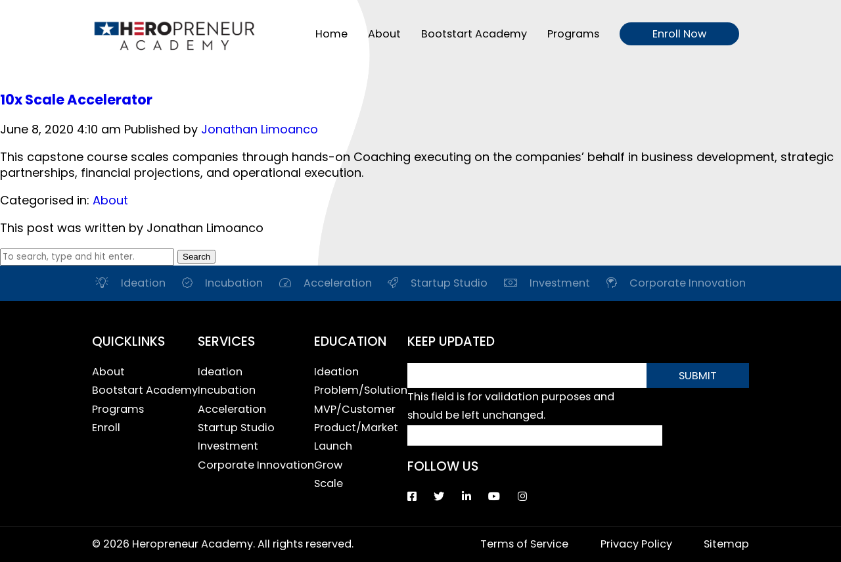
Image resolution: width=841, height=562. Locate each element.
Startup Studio (236, 427)
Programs (573, 33)
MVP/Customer (355, 409)
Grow (328, 465)
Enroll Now (679, 33)
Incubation (227, 390)
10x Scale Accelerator (76, 99)
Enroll (106, 427)
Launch (333, 446)
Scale (328, 483)
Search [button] (196, 257)
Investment (228, 446)
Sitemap (726, 543)
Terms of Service (524, 543)
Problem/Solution (360, 390)
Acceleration (232, 409)
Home (331, 33)
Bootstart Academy (474, 33)
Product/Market (356, 427)
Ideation (220, 371)
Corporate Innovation (256, 465)
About (384, 33)
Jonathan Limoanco (259, 129)
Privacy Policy (636, 543)
